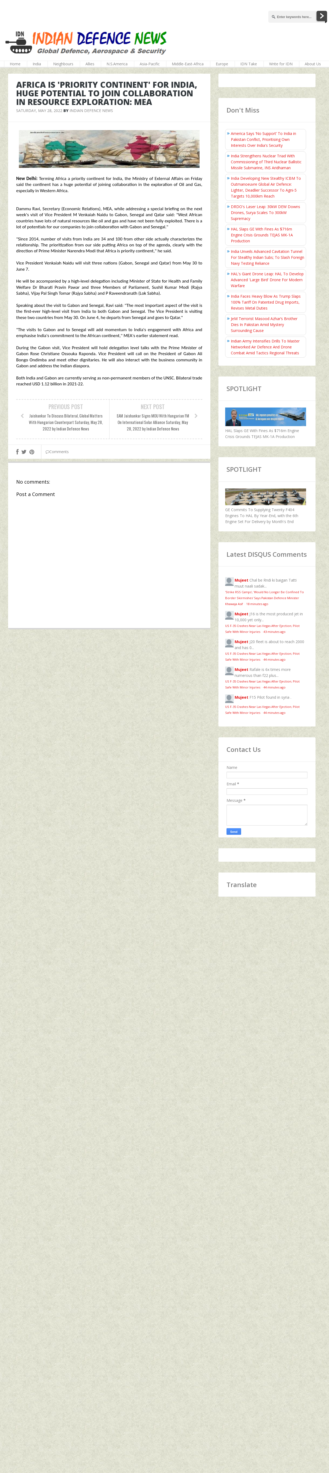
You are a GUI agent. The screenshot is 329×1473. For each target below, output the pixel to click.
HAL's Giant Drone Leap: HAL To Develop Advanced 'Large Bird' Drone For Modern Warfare (267, 279)
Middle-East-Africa (188, 63)
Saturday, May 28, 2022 (39, 110)
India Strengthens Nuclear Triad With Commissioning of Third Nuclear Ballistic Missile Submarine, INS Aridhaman (266, 161)
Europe (222, 63)
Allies (89, 63)
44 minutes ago (274, 659)
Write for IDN (281, 63)
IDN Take (248, 63)
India (37, 63)
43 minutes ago (274, 632)
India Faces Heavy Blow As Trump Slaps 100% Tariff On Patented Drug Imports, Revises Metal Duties (266, 302)
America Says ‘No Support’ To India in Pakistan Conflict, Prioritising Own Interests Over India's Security (263, 139)
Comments (57, 451)
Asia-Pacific (150, 63)
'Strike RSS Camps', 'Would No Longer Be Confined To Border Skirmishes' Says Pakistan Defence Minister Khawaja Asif (264, 598)
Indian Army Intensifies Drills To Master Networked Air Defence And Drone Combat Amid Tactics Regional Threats (265, 346)
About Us (313, 63)
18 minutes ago (257, 604)
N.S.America (117, 63)
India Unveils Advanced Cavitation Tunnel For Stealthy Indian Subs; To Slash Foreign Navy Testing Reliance (267, 257)
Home (15, 63)
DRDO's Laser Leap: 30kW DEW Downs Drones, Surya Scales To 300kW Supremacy (265, 212)
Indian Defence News (91, 110)
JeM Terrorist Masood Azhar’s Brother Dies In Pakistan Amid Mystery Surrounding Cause (264, 324)
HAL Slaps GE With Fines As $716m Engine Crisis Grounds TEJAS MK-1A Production (262, 234)
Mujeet (241, 580)
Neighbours (63, 63)
